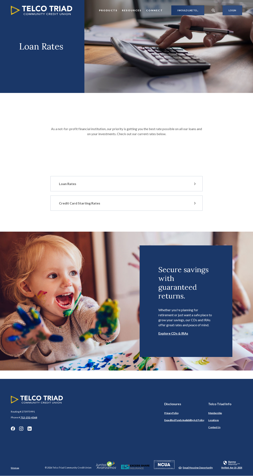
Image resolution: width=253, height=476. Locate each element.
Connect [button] (154, 10)
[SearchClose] (213, 10)
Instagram (21, 428)
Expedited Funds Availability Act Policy (184, 420)
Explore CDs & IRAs (173, 333)
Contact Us (214, 427)
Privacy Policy (171, 413)
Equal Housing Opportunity (198, 467)
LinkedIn (30, 428)
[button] (126, 183)
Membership (215, 413)
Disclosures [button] (172, 404)
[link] (231, 464)
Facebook (13, 428)
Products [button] (108, 10)
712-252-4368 (28, 417)
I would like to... (187, 10)
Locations (213, 420)
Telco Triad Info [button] (219, 404)
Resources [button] (132, 10)
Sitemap (15, 468)
